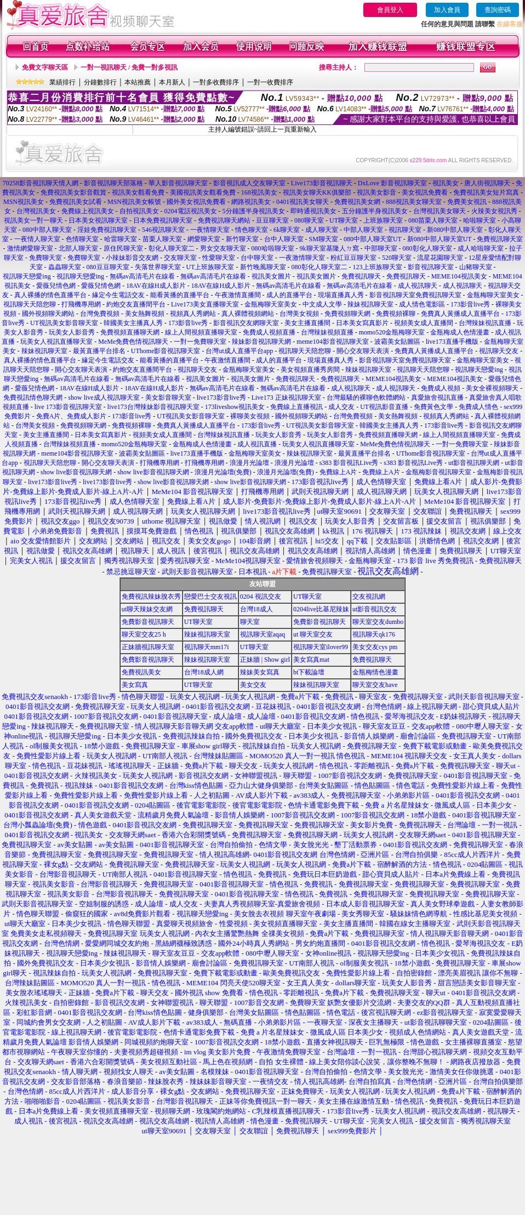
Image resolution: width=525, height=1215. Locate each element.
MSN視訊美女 (23, 202)
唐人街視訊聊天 (487, 183)
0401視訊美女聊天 (302, 202)
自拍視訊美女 (139, 211)
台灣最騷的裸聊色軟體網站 (366, 397)
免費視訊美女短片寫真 (486, 192)
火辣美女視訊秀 (494, 211)
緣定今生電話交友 (118, 295)
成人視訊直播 (257, 444)
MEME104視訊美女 (459, 276)
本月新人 (172, 82)
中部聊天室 (380, 248)
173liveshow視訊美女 (235, 407)
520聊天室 (397, 258)
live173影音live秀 (221, 397)
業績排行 (62, 82)
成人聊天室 (321, 230)
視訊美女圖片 (271, 276)
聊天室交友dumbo (377, 622)
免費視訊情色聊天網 (32, 397)
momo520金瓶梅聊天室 (392, 332)
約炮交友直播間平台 (136, 304)
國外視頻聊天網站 (48, 313)
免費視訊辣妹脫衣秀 (151, 596)
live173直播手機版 (452, 341)
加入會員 (447, 10)
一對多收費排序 (216, 82)
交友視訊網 (368, 596)
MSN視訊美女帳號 (134, 202)
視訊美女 (445, 183)
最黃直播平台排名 (99, 351)
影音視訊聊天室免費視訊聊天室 (415, 295)
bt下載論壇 (308, 672)
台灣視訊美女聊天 (439, 211)
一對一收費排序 (270, 82)
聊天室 (250, 622)
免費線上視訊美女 (87, 211)
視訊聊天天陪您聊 (29, 304)
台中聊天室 (257, 258)
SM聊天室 (323, 239)
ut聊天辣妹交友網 (147, 609)
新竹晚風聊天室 (263, 267)
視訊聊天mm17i (206, 647)
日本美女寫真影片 (362, 323)
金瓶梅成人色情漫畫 (459, 332)
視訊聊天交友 (498, 351)
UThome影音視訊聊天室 (166, 351)
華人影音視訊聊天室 (178, 183)
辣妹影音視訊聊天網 (261, 341)
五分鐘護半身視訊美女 (375, 211)
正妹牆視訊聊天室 (148, 647)
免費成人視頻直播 (269, 332)
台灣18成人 (256, 609)
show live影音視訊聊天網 (76, 472)
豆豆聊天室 (272, 220)
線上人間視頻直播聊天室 (201, 332)
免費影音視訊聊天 (148, 622)
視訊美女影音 (376, 192)
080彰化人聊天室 (427, 248)
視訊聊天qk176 (373, 634)
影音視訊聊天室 (431, 267)
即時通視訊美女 (313, 211)
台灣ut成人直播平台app (239, 351)
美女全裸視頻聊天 (492, 388)
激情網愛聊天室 (30, 248)
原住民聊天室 (123, 248)
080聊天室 (309, 220)
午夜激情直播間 (238, 295)
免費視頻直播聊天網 (129, 332)
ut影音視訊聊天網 (473, 463)
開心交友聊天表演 (362, 351)
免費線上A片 (338, 472)
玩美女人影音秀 (72, 332)
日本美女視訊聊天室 (98, 220)
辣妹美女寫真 (259, 672)
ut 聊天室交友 (313, 634)
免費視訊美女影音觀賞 (73, 192)
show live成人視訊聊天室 (103, 397)
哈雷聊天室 (120, 239)
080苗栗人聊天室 (433, 220)
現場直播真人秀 (341, 295)
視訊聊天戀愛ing (27, 276)
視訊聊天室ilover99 (320, 647)
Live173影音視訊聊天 (321, 183)
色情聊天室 (82, 239)
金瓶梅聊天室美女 (493, 295)
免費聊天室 (45, 258)
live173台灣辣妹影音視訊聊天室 (153, 407)
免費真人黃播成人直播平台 (460, 313)
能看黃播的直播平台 (179, 295)
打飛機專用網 (81, 304)
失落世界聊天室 (158, 267)
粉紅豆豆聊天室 (353, 258)
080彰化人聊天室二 (319, 267)
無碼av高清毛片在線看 (142, 276)
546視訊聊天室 (163, 230)
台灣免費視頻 (99, 313)
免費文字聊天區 (45, 67)
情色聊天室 (251, 230)
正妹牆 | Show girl (265, 659)
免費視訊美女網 (357, 202)
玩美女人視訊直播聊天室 (56, 341)
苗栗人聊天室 (162, 239)
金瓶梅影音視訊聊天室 (438, 472)
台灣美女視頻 (299, 313)
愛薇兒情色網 (56, 285)
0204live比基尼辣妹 (321, 609)
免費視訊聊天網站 (224, 220)
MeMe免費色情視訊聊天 (133, 341)
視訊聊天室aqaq (263, 634)
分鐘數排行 (100, 82)
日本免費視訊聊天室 (162, 220)
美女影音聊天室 (168, 397)
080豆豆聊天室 (108, 267)
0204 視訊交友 (260, 596)
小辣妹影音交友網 (132, 258)
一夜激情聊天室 (302, 258)
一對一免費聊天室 (200, 341)
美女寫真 (135, 685)
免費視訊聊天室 (500, 239)
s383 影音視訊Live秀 (349, 463)
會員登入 (390, 10)
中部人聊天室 (363, 230)
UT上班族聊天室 (210, 267)
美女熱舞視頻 (144, 313)
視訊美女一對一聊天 (33, 220)
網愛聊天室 (203, 239)
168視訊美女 (259, 192)
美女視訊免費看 (425, 192)
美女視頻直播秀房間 (310, 369)
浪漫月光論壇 (249, 463)
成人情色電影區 (422, 304)
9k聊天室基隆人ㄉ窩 (329, 248)
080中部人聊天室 (47, 230)
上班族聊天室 (383, 220)
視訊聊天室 (405, 230)
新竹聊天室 (242, 239)
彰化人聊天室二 (172, 248)
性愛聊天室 (218, 258)
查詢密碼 (497, 10)
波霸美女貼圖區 (397, 341)
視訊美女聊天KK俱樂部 (317, 192)
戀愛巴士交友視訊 (210, 596)
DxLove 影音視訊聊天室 (392, 183)
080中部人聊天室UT (373, 239)
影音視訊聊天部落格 (113, 183)
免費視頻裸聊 (395, 313)
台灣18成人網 (204, 672)
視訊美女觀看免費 (138, 192)
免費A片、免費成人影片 (71, 416)
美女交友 (253, 685)
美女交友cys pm (374, 647)
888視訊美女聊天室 (414, 202)
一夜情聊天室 (210, 230)
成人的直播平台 (289, 295)
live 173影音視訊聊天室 (68, 407)
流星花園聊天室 (440, 258)
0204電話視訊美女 (190, 211)
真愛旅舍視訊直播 (437, 397)
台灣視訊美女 (36, 211)
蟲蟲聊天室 (64, 267)
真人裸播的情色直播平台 (50, 295)
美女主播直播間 (307, 323)
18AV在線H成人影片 (155, 285)
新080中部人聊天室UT (439, 239)
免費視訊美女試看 (75, 202)
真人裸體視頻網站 (247, 313)
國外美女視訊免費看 (196, 202)
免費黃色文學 (433, 407)
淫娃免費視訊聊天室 (106, 230)
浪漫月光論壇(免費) (223, 472)
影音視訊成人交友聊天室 (249, 183)
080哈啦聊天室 (273, 248)
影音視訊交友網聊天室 (246, 323)
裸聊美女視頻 (250, 416)
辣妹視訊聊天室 (370, 304)
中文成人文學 (322, 304)
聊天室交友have (375, 685)
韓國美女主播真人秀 (133, 323)
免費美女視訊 (467, 202)
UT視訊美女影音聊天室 (64, 323)
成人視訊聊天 (417, 285)
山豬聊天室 (475, 267)
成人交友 (341, 407)
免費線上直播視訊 (296, 407)
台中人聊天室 (284, 239)
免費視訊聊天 (361, 276)
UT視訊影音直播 (384, 407)
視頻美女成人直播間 (423, 323)
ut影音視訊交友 (374, 609)
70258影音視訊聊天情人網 (40, 183)
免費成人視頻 (440, 388)
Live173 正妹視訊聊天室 (286, 397)
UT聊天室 (343, 220)
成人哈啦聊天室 (481, 248)
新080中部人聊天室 (455, 230)
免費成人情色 (478, 407)
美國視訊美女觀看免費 (203, 192)
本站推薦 (137, 82)
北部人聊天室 (78, 248)
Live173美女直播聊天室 (205, 304)
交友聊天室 (180, 258)
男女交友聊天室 (223, 248)
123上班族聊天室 (377, 267)
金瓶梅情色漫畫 (375, 672)
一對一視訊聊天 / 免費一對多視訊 (129, 67)
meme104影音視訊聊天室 (332, 341)
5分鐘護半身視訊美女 (253, 211)
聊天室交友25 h (144, 634)
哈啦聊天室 (479, 220)
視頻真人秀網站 (193, 313)
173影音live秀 (470, 304)
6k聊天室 (286, 230)
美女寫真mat (311, 659)
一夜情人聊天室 (37, 239)
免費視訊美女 (141, 672)
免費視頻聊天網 (347, 313)
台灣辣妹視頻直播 (327, 332)
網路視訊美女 (251, 202)
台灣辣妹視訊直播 (485, 323)
